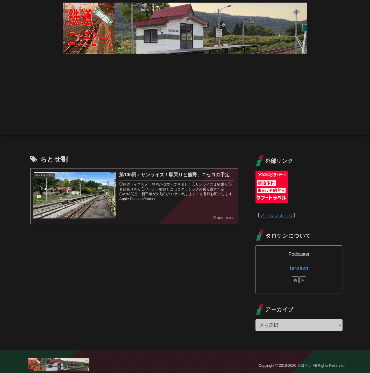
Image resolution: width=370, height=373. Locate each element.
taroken (299, 268)
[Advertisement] (185, 99)
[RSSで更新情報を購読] (302, 279)
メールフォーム (276, 215)
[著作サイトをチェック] (295, 279)
